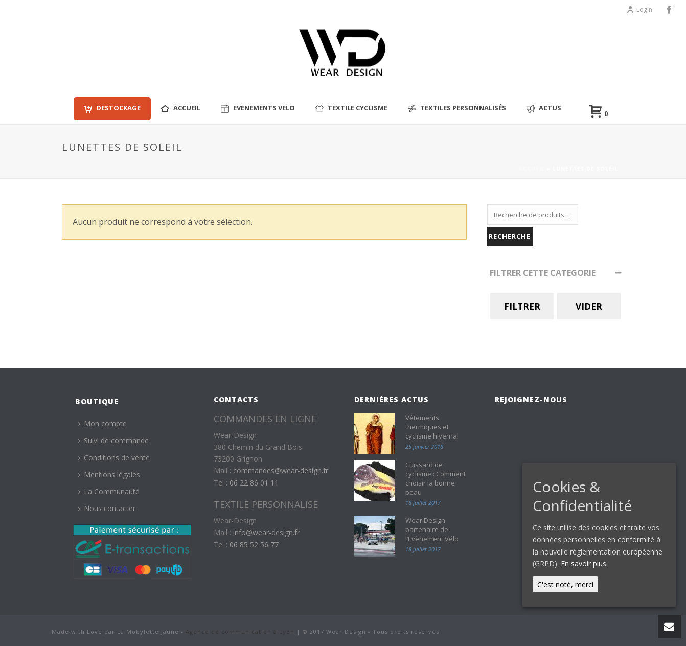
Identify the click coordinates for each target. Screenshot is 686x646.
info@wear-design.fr (266, 532)
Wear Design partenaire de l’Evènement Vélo (432, 529)
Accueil (532, 168)
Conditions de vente (114, 458)
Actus (544, 108)
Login (639, 9)
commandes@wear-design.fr (280, 470)
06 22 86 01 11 (254, 483)
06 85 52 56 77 (254, 544)
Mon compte (102, 423)
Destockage (112, 108)
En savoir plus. (584, 563)
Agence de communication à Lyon (240, 631)
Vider (589, 306)
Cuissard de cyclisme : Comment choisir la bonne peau (435, 478)
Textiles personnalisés (457, 108)
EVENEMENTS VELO (258, 108)
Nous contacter (106, 508)
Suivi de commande (113, 440)
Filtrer (522, 306)
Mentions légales (109, 474)
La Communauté (109, 491)
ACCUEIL (180, 108)
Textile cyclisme (351, 108)
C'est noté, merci (565, 584)
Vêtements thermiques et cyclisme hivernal (432, 427)
